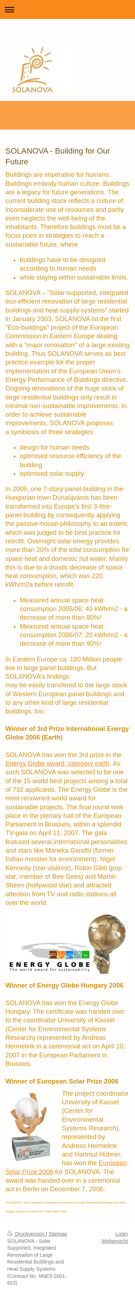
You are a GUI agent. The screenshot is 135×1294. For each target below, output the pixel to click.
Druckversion (26, 1234)
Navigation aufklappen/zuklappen (67, 9)
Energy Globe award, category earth (57, 763)
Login (122, 1234)
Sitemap (58, 1234)
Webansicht (115, 1241)
